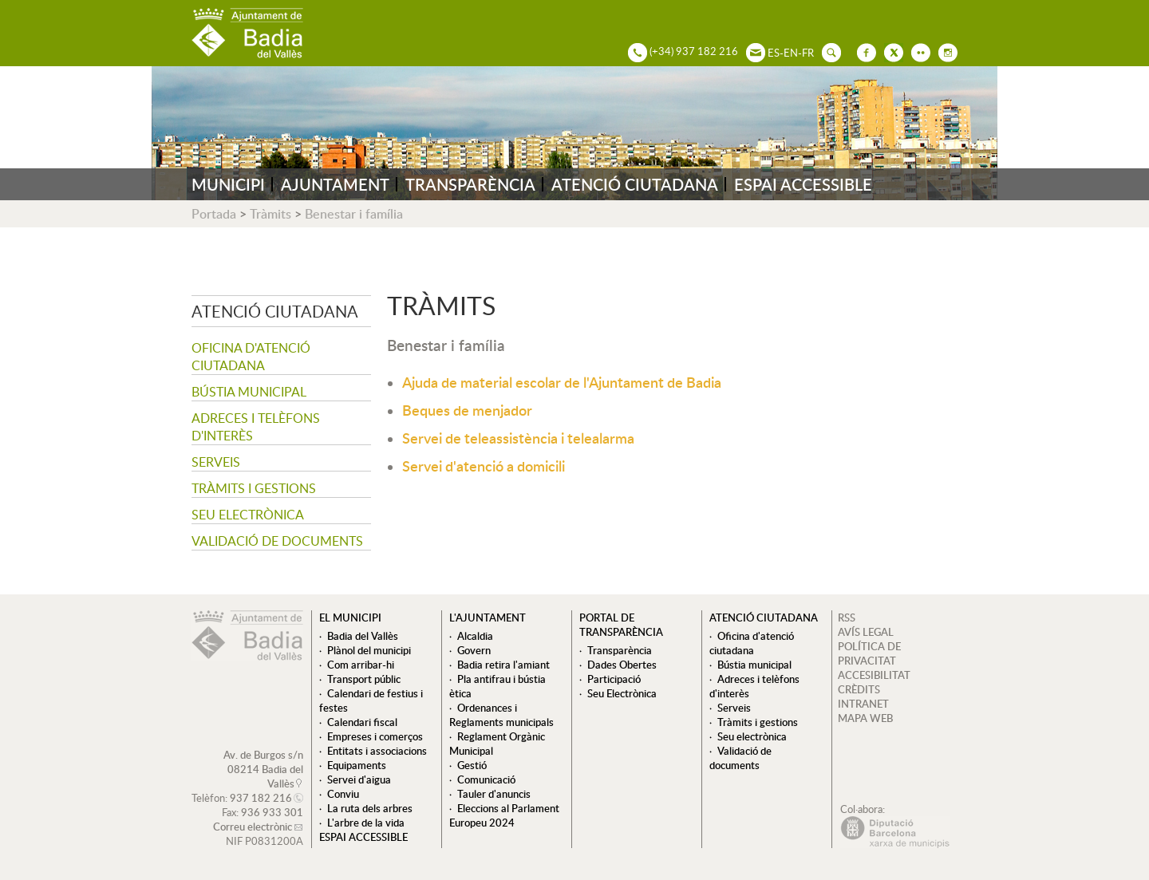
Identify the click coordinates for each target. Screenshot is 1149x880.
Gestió (472, 765)
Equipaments (356, 765)
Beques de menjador (467, 410)
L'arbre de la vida (366, 822)
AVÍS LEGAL (866, 632)
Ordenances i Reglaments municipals (501, 714)
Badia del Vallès (362, 636)
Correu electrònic (252, 826)
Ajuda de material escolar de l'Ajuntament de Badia (561, 382)
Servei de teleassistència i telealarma (518, 438)
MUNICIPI (228, 184)
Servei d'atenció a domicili (483, 466)
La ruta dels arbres (370, 808)
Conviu (343, 794)
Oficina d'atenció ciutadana (251, 356)
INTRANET (863, 704)
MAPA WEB (865, 718)
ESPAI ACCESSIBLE (803, 184)
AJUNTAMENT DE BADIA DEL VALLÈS (247, 33)
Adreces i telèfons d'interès (256, 426)
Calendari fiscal (362, 722)
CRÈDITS (859, 689)
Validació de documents (277, 541)
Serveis (216, 462)
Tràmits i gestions (254, 488)
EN (791, 52)
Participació (614, 679)
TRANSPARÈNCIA (470, 184)
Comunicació (486, 779)
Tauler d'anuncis (494, 794)
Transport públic (364, 679)
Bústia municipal (249, 392)
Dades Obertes (622, 664)
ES (774, 52)
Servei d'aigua (359, 779)
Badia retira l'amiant (503, 664)
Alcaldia (475, 636)
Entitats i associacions (377, 751)
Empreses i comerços (375, 736)
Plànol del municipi (369, 650)
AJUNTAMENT (335, 184)
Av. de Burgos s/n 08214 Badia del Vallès (263, 769)
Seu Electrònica (622, 693)
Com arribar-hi (360, 664)
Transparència (619, 650)
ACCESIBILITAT (874, 675)
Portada (214, 214)
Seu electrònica (248, 514)
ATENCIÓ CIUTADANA (634, 184)
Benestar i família (354, 214)
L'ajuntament (487, 617)
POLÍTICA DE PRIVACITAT (869, 653)
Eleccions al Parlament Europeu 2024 (504, 815)
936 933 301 (272, 812)
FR (808, 52)
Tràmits (270, 214)
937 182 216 (261, 798)
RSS (846, 617)
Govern (474, 650)
